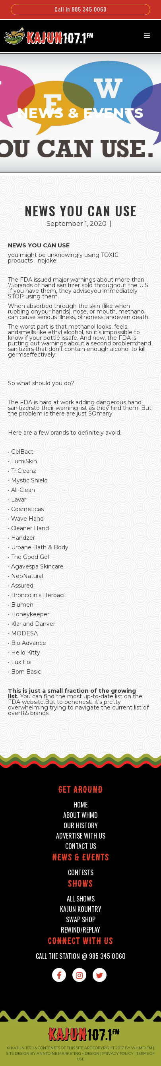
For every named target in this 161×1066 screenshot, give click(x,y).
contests (80, 872)
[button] (147, 36)
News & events (80, 858)
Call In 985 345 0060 (80, 9)
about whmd (80, 815)
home (80, 805)
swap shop (80, 919)
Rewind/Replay (80, 930)
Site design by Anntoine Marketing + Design (52, 1053)
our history (81, 825)
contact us (80, 846)
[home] (44, 35)
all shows (81, 899)
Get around (80, 790)
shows (80, 884)
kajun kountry (80, 909)
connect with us (80, 942)
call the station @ (81, 956)
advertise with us (80, 836)
